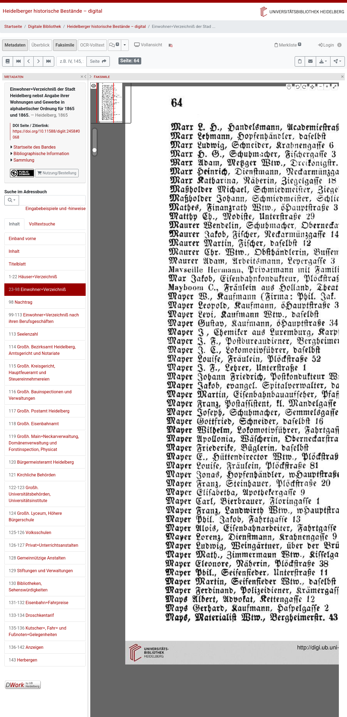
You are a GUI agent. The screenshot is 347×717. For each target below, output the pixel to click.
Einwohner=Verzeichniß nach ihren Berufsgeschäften (44, 318)
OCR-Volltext (92, 45)
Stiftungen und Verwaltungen (41, 570)
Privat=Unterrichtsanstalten (43, 545)
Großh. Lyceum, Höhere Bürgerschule (35, 516)
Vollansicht (148, 44)
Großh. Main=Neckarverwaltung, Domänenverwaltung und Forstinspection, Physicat (44, 443)
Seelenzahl (23, 334)
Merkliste (288, 45)
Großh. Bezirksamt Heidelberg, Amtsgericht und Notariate (42, 350)
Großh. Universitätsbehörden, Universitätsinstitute (29, 494)
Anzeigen (26, 647)
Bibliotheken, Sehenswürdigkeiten (28, 586)
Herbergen (23, 660)
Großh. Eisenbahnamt (34, 423)
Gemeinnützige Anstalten (37, 558)
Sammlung (24, 160)
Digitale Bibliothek (44, 26)
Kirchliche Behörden (32, 474)
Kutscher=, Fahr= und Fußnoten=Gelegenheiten (37, 631)
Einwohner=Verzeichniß (37, 289)
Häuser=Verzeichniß (33, 276)
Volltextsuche (42, 224)
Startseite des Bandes (35, 147)
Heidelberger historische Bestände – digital (52, 11)
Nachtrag (20, 302)
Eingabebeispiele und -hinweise (55, 208)
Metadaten (15, 45)
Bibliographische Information (41, 153)
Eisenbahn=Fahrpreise (38, 602)
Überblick (40, 45)
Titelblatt (17, 264)
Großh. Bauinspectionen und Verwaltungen (40, 395)
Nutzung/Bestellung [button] (56, 173)
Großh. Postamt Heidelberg (39, 411)
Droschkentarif (31, 615)
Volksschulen (30, 532)
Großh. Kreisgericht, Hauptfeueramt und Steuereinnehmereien (32, 373)
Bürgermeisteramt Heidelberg (41, 462)
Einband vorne (22, 238)
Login (326, 45)
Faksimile (65, 45)
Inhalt (14, 224)
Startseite (13, 26)
